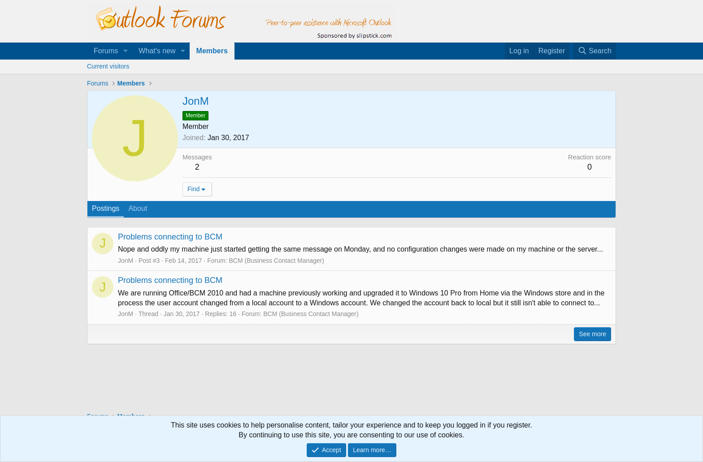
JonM (125, 260)
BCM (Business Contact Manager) (276, 260)
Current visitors (108, 66)
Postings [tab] (105, 208)
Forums (106, 51)
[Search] (594, 51)
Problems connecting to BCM (170, 236)
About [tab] (137, 208)
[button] (125, 51)
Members (212, 51)
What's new (157, 51)
